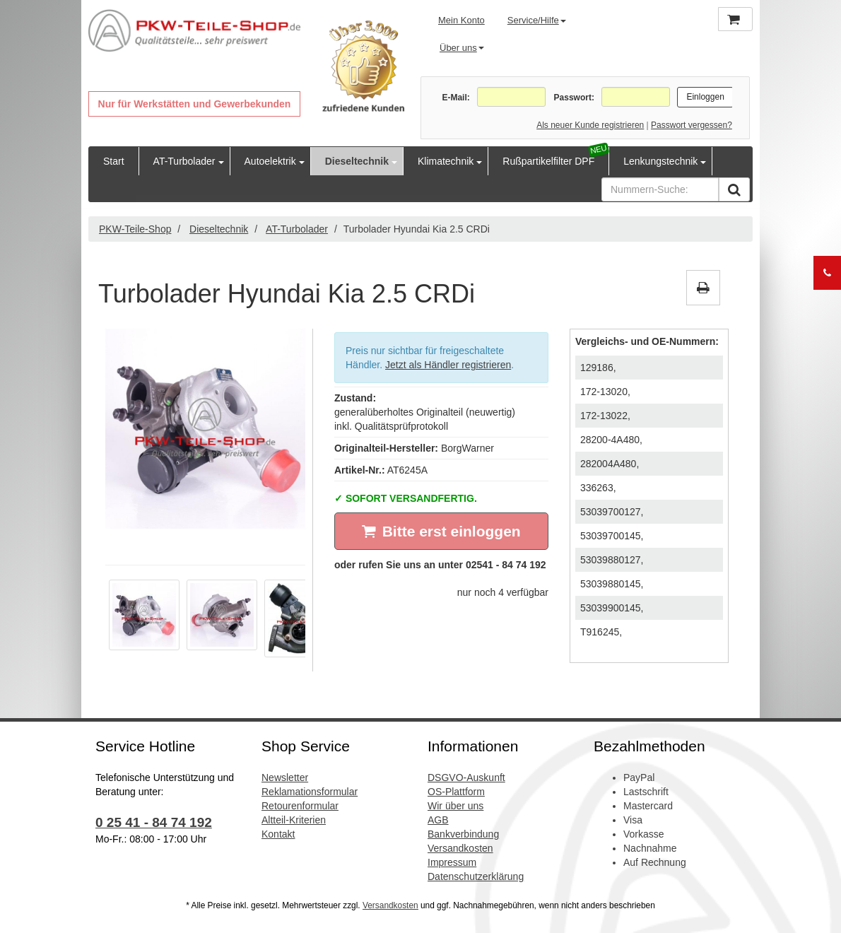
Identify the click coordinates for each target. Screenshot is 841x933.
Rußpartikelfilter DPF (548, 161)
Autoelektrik (270, 161)
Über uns (462, 47)
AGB (438, 820)
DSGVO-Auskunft (466, 777)
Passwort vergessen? (691, 125)
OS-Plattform (456, 791)
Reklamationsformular (309, 791)
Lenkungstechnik (660, 161)
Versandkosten (460, 848)
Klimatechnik (446, 161)
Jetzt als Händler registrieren (448, 364)
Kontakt (278, 834)
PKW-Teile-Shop (135, 229)
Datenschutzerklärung (476, 876)
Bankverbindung (463, 834)
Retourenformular (300, 805)
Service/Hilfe (536, 20)
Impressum (452, 862)
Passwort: (574, 97)
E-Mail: (455, 97)
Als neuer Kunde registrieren (590, 125)
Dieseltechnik (357, 161)
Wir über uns (455, 805)
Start (113, 161)
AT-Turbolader (184, 161)
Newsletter (284, 777)
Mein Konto (461, 20)
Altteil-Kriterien (293, 820)
